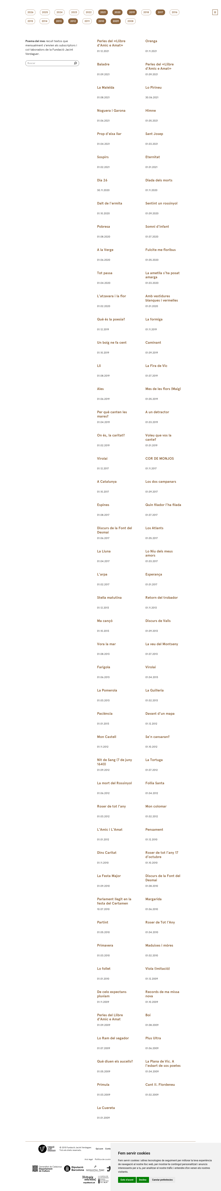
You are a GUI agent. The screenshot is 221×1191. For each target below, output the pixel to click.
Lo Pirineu (153, 87)
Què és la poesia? (111, 319)
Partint (102, 922)
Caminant (153, 342)
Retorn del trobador (161, 597)
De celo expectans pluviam (111, 994)
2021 (103, 12)
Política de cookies (103, 1159)
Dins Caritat (106, 852)
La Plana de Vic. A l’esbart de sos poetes (163, 1063)
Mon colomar (156, 806)
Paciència (105, 713)
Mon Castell (106, 737)
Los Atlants (154, 528)
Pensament (154, 829)
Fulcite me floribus (160, 250)
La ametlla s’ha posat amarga (162, 275)
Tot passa (104, 273)
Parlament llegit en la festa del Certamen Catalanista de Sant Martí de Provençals (114, 905)
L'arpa (102, 574)
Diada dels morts (158, 180)
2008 (130, 21)
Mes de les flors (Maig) (163, 389)
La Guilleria (154, 690)
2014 (44, 21)
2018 (146, 12)
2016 (174, 12)
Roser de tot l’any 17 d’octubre (161, 854)
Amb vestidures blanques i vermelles (161, 298)
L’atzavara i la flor (111, 296)
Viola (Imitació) (157, 968)
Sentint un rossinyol (161, 203)
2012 (73, 21)
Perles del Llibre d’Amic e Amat (110, 1017)
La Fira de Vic (156, 366)
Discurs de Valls (158, 621)
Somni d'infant (157, 226)
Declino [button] (142, 1180)
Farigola (103, 667)
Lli (99, 366)
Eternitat (152, 157)
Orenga (151, 41)
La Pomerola (107, 690)
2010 (101, 21)
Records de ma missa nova (162, 994)
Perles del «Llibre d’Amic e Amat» (111, 43)
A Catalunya (107, 481)
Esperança (153, 574)
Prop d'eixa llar (109, 134)
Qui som (99, 1149)
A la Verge (105, 250)
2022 (89, 12)
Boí (148, 1015)
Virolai (102, 458)
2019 (132, 12)
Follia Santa (154, 783)
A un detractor (157, 412)
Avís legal (89, 1159)
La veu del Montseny (161, 644)
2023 (74, 12)
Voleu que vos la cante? (158, 437)
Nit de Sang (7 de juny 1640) (114, 762)
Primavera (105, 945)
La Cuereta (106, 1108)
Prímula (103, 1084)
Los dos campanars (160, 481)
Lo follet (103, 968)
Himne (150, 110)
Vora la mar (106, 644)
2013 (59, 21)
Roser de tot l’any (111, 806)
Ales (100, 389)
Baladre (103, 64)
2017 (160, 12)
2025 (45, 12)
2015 (30, 21)
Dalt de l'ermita (109, 203)
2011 (87, 21)
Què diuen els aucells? (115, 1061)
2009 (116, 21)
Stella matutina (109, 597)
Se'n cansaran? (157, 737)
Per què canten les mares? (112, 414)
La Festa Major (109, 876)
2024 (60, 12)
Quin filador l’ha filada (163, 505)
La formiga (154, 319)
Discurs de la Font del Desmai (114, 530)
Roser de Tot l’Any (160, 922)
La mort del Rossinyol (114, 783)
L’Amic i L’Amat (109, 829)
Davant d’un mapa (160, 713)
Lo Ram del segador (113, 1038)
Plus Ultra (153, 1038)
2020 (117, 12)
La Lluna (104, 551)
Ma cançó (105, 621)
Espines (103, 505)
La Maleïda (105, 87)
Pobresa (103, 226)
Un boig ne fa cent (112, 342)
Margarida (153, 899)
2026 (30, 12)
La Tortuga (154, 760)
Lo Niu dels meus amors (159, 553)
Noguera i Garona (111, 110)
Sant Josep (154, 134)
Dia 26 (102, 180)
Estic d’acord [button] (127, 1180)
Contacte (109, 1149)
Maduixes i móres (159, 945)
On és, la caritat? (111, 435)
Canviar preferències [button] (162, 1180)
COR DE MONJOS (159, 458)
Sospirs (103, 157)
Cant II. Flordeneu (160, 1084)
